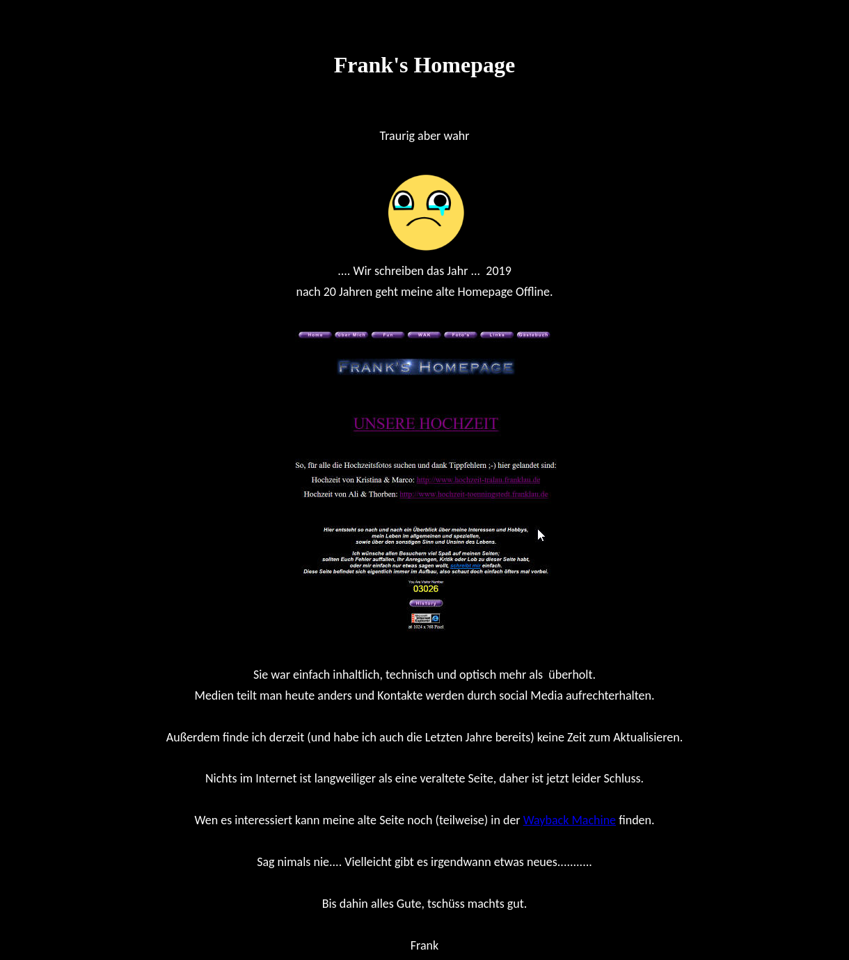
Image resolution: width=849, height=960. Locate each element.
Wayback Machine (569, 820)
